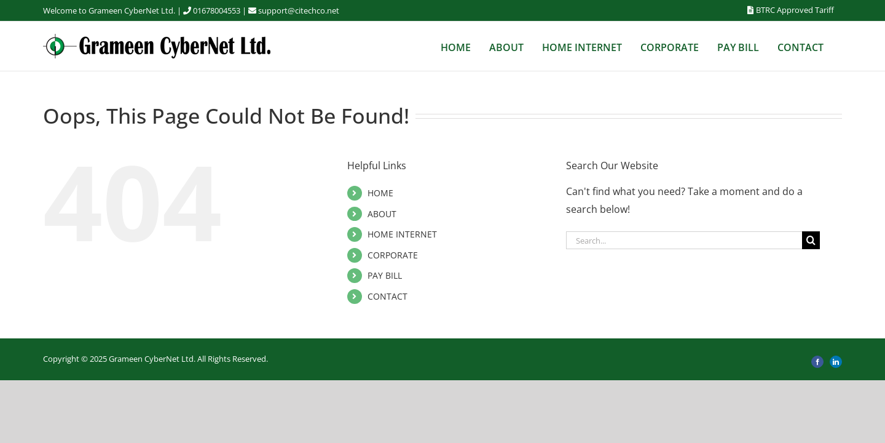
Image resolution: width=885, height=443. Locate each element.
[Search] (811, 240)
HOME (380, 193)
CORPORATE (393, 255)
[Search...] (684, 240)
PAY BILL (385, 275)
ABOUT (382, 214)
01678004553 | (225, 10)
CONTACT (387, 296)
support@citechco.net (298, 10)
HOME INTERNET (402, 234)
